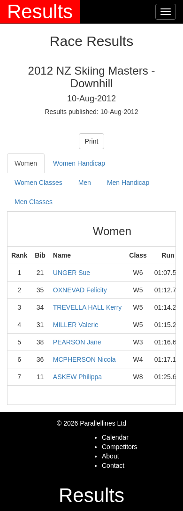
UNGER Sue (71, 272)
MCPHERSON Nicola (84, 359)
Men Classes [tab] (34, 202)
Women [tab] (26, 163)
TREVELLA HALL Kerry (87, 307)
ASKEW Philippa (77, 377)
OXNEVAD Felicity (80, 290)
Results (40, 11)
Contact (113, 465)
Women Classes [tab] (38, 182)
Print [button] (92, 141)
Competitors (119, 446)
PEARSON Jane (77, 342)
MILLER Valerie (76, 324)
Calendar (115, 437)
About (110, 456)
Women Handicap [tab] (79, 163)
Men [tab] (84, 182)
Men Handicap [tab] (128, 182)
